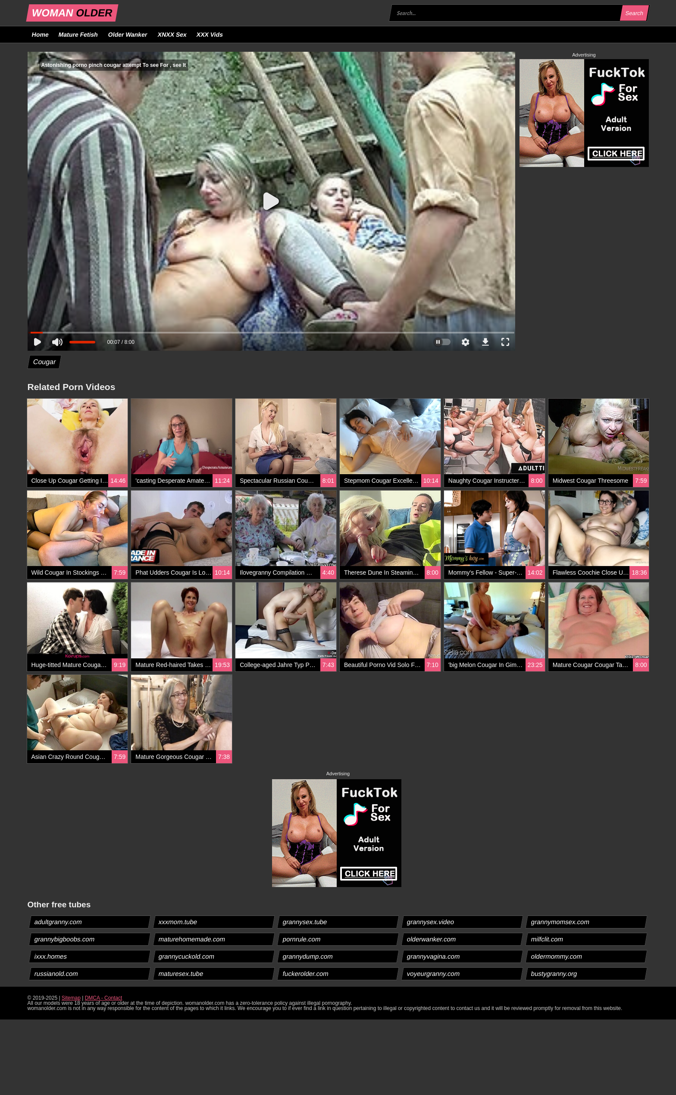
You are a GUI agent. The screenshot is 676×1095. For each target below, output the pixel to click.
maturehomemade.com (191, 939)
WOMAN (72, 13)
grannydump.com (307, 956)
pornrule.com (301, 939)
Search (634, 13)
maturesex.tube (180, 973)
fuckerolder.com (305, 973)
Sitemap (71, 998)
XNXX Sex (172, 34)
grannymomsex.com (560, 921)
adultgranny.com (58, 921)
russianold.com (56, 973)
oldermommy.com (557, 956)
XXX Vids (210, 34)
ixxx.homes (50, 956)
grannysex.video (431, 921)
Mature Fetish (78, 34)
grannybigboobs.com (64, 939)
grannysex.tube (305, 921)
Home (40, 34)
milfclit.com (547, 939)
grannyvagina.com (434, 956)
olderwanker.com (432, 939)
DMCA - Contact (103, 998)
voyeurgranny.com (433, 973)
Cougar (44, 361)
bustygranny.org (554, 973)
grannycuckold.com (186, 956)
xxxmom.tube (177, 921)
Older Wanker (128, 34)
